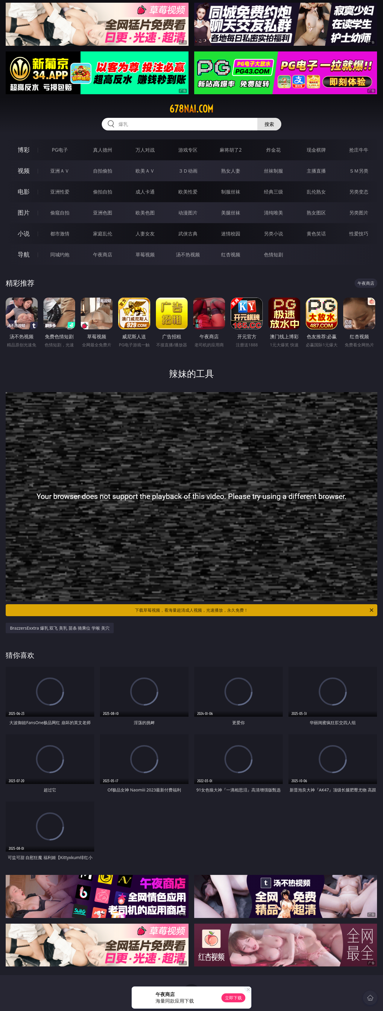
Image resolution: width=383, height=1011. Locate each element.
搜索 (269, 124)
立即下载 (233, 998)
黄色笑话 (316, 233)
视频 (24, 171)
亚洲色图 (102, 212)
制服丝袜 (230, 191)
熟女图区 (316, 212)
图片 (24, 212)
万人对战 (145, 150)
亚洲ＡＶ (59, 171)
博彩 (24, 150)
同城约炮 (59, 254)
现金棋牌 (316, 150)
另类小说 (273, 233)
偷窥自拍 (59, 212)
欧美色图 (145, 212)
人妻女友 (145, 233)
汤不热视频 (188, 254)
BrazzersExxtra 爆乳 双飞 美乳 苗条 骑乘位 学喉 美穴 (60, 628)
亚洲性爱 (59, 191)
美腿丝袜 (230, 212)
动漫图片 (187, 212)
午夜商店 (102, 254)
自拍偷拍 (102, 171)
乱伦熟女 (316, 191)
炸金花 (273, 150)
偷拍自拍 (102, 191)
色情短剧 (273, 254)
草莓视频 (145, 254)
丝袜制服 (273, 171)
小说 (24, 233)
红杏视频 (230, 254)
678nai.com (191, 109)
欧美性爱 (187, 191)
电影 (24, 192)
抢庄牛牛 (358, 150)
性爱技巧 (358, 233)
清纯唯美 (273, 212)
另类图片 (358, 212)
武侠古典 (187, 233)
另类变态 (358, 191)
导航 (24, 254)
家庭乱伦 (102, 233)
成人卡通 (145, 191)
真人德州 (102, 150)
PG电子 (60, 150)
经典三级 (273, 191)
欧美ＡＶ (145, 171)
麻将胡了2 (230, 150)
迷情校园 (230, 233)
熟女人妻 (230, 171)
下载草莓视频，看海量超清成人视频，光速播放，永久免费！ (254, 610)
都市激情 (59, 233)
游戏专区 (187, 150)
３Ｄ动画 (187, 171)
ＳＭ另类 (358, 171)
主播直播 (316, 171)
